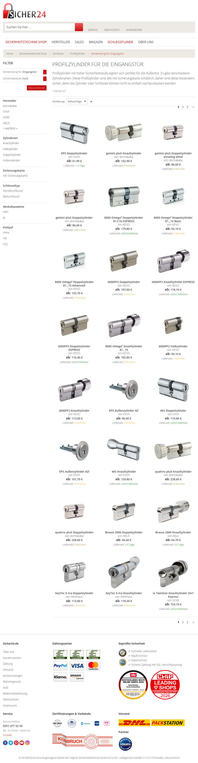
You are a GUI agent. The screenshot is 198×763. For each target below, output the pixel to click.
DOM (6, 117)
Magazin (96, 42)
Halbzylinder (10, 149)
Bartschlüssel (11, 196)
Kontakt (7, 735)
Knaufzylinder (11, 143)
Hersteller (61, 42)
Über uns (145, 42)
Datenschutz (10, 699)
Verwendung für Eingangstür (107, 53)
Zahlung (8, 664)
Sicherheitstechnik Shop (26, 42)
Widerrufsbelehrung (15, 693)
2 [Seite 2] (183, 107)
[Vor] (192, 107)
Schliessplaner (120, 42)
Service (93, 28)
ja (4, 217)
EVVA (6, 111)
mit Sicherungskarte (15, 175)
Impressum (10, 705)
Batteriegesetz (12, 681)
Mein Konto (112, 28)
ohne (6, 232)
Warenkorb (134, 28)
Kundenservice (12, 658)
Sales (79, 42)
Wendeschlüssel (13, 191)
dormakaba (9, 106)
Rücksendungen (13, 676)
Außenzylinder (11, 160)
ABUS (6, 123)
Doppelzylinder (12, 154)
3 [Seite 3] (187, 107)
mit (5, 238)
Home (9, 53)
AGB (5, 687)
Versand (8, 669)
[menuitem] (12, 53)
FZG (5, 244)
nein (5, 212)
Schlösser (58, 53)
